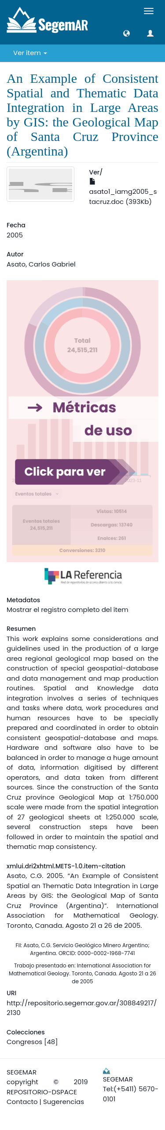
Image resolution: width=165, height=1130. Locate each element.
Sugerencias (63, 1101)
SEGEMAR (22, 1072)
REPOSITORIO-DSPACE (42, 1092)
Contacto (22, 1101)
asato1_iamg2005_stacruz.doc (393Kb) (123, 192)
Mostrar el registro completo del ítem (67, 609)
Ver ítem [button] (30, 52)
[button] (126, 33)
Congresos (24, 1041)
